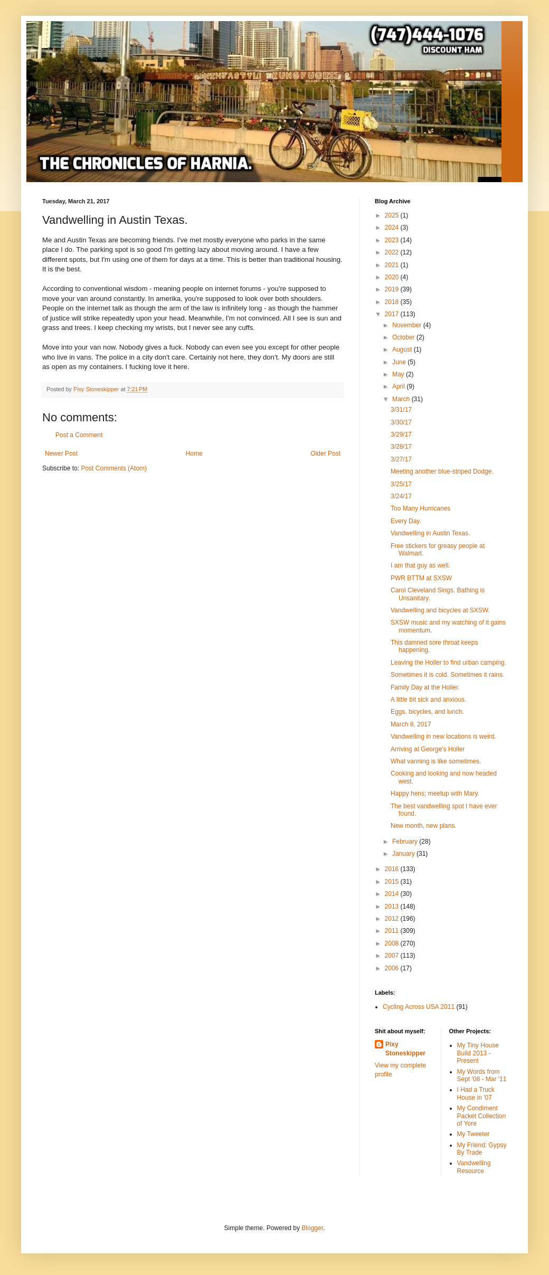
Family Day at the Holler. (425, 687)
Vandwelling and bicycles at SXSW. (440, 610)
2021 (393, 265)
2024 (393, 227)
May (399, 374)
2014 (393, 894)
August (403, 349)
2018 (393, 302)
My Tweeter (473, 1134)
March (402, 399)
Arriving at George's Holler (428, 749)
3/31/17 (401, 409)
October (404, 337)
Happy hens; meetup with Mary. (435, 793)
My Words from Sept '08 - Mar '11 (482, 1075)
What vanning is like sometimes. (436, 761)
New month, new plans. (424, 825)
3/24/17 (401, 496)
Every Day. (406, 521)
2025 (393, 215)
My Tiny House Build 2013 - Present (478, 1053)
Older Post (325, 453)
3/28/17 (401, 446)
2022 (393, 252)
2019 (393, 289)
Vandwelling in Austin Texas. (430, 533)
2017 (393, 314)
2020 (393, 277)
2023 (393, 240)
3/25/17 (401, 484)
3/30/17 (401, 422)
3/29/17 (401, 434)
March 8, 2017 (411, 724)
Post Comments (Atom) (114, 468)
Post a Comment (78, 435)
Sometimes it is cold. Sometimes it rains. (447, 674)
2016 (393, 869)
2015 (393, 881)
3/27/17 (401, 459)
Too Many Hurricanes (420, 508)
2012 (393, 918)
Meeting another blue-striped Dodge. (442, 471)
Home (194, 453)
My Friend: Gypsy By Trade (482, 1148)
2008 (393, 943)
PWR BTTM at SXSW (421, 578)
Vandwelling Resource (474, 1166)
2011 (393, 930)
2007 (393, 955)
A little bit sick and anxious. (428, 699)
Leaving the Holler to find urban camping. (448, 662)
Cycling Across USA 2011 (419, 1006)
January (404, 853)
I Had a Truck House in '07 (476, 1093)
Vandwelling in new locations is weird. (443, 736)
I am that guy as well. (420, 565)
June (400, 362)
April (399, 386)
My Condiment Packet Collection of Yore (481, 1115)
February (405, 841)
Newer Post (61, 453)
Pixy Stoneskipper (405, 1049)
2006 (393, 968)
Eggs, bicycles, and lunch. (427, 711)
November (407, 325)
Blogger (312, 1228)
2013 (393, 906)
